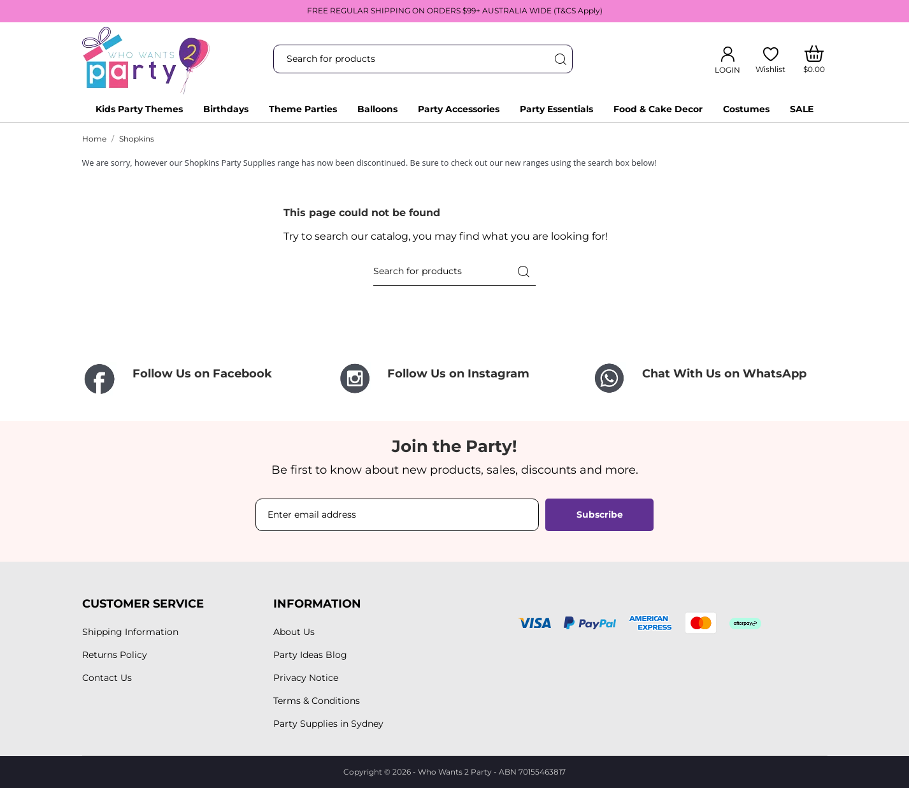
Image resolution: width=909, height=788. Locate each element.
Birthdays (225, 109)
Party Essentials (556, 109)
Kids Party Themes (139, 109)
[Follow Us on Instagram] (454, 378)
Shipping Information (130, 632)
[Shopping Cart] (814, 59)
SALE (801, 109)
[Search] (560, 59)
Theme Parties (303, 109)
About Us (294, 632)
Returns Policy (114, 654)
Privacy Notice (305, 677)
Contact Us (107, 677)
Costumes (746, 109)
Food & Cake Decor (658, 109)
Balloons (377, 109)
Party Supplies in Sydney (328, 723)
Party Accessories (458, 109)
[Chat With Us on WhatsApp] (709, 378)
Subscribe (599, 514)
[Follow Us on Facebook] (200, 380)
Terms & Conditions (316, 700)
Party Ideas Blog (310, 654)
